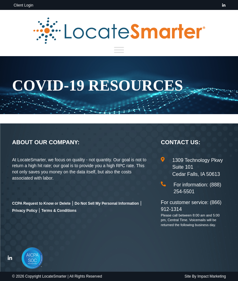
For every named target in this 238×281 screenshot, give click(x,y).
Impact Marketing (211, 276)
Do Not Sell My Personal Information (107, 203)
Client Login (23, 5)
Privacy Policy (24, 210)
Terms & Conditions (58, 210)
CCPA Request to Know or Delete (41, 203)
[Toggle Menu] (119, 50)
